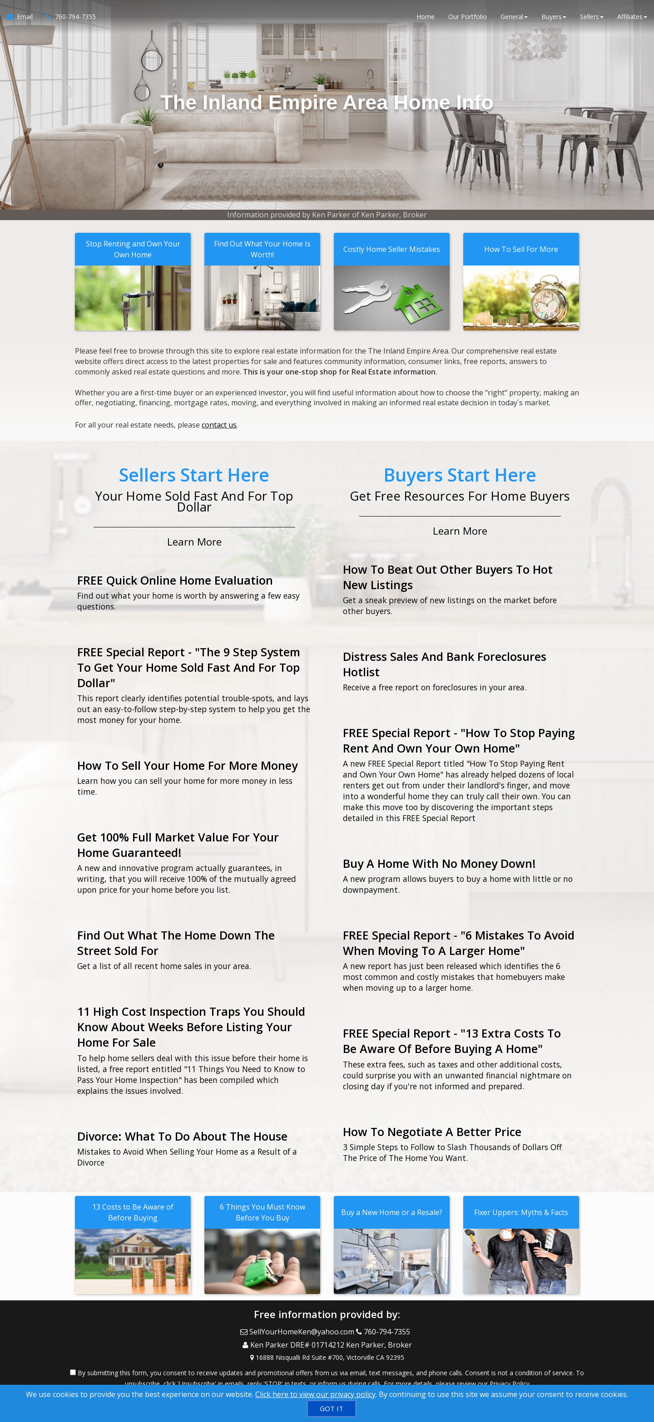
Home (425, 18)
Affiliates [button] (632, 18)
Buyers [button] (553, 18)
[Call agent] (68, 18)
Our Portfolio (467, 18)
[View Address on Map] (327, 1348)
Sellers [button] (592, 18)
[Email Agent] (23, 18)
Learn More (194, 538)
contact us (219, 423)
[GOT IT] (332, 1408)
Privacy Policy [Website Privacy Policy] (510, 1374)
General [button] (514, 18)
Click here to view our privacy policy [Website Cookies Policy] (315, 1394)
